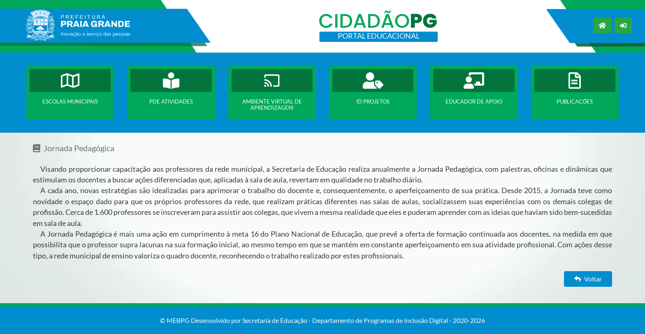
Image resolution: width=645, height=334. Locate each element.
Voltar (588, 279)
